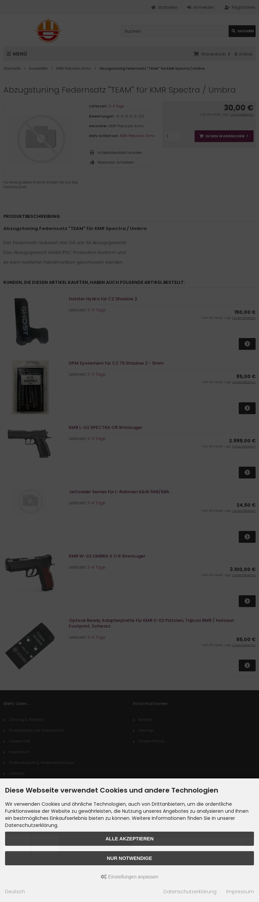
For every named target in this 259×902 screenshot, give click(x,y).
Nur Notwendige (129, 858)
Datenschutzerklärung (190, 891)
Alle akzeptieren (130, 838)
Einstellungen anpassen (130, 876)
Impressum (240, 891)
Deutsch (15, 891)
